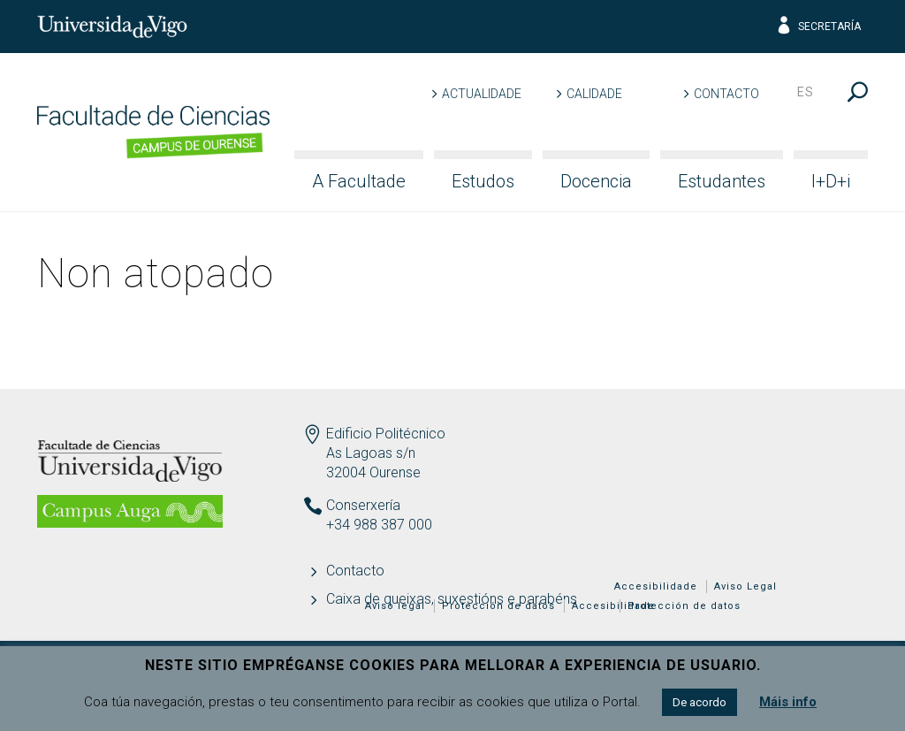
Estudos (483, 181)
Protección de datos (684, 606)
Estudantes (721, 181)
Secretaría (818, 26)
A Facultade (359, 181)
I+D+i (830, 181)
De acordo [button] (699, 702)
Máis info (788, 702)
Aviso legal (395, 606)
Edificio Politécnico (385, 433)
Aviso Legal (745, 586)
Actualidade (481, 94)
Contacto (726, 94)
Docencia (596, 181)
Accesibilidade (655, 586)
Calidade (594, 94)
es (805, 92)
